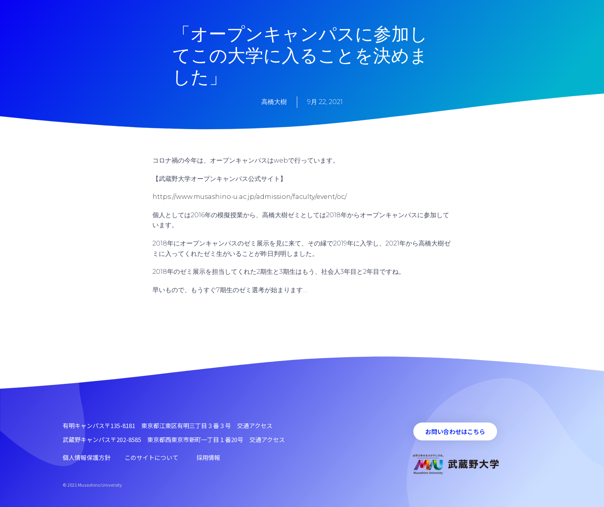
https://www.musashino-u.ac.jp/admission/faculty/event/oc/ (249, 196)
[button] (455, 431)
